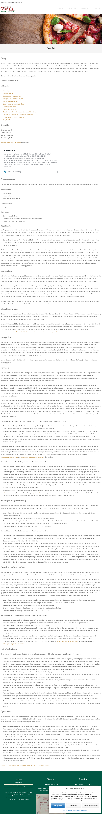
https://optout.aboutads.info (9, 457)
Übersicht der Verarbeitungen (12, 96)
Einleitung (6, 91)
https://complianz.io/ (9, 493)
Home (61, 9)
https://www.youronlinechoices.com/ (32, 457)
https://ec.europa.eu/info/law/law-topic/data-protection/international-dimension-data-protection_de (31, 332)
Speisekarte (72, 9)
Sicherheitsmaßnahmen (10, 101)
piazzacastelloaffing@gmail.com (11, 143)
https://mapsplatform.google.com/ (67, 641)
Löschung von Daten (9, 107)
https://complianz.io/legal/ (39, 493)
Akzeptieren (58, 805)
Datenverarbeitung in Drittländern (13, 104)
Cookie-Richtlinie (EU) (19, 786)
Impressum (84, 810)
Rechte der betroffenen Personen (13, 117)
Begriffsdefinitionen (9, 120)
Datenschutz (76, 810)
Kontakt (97, 9)
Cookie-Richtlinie (67, 810)
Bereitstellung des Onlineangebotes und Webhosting (19, 112)
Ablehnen (73, 805)
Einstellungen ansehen (90, 805)
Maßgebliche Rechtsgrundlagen (13, 99)
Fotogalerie (85, 9)
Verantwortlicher (8, 93)
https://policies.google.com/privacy (13, 644)
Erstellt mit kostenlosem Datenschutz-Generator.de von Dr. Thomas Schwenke (25, 765)
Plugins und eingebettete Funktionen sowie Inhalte (18, 114)
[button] (98, 789)
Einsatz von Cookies (9, 109)
